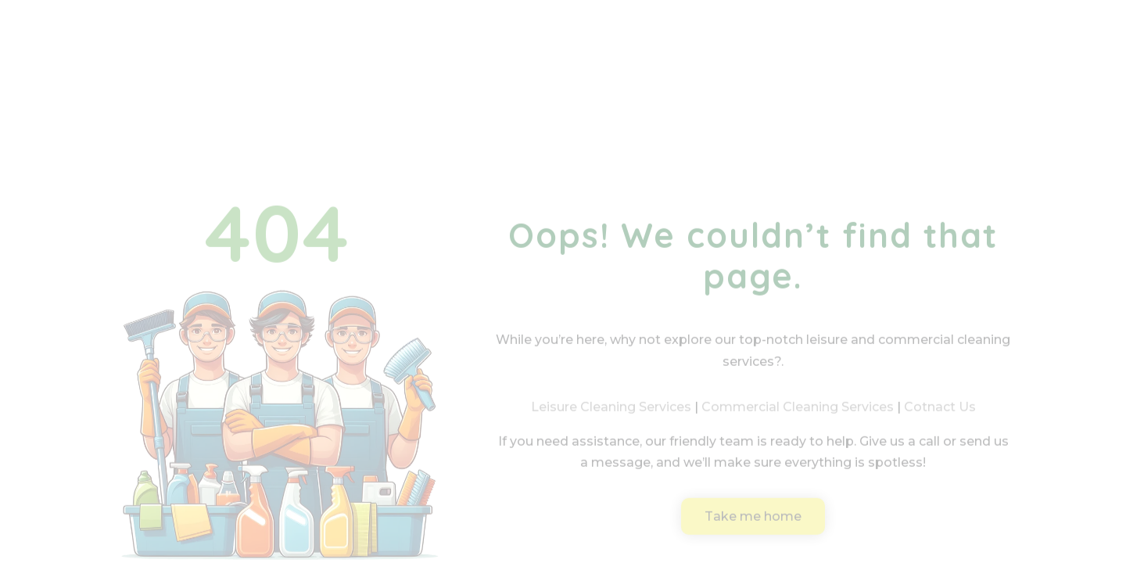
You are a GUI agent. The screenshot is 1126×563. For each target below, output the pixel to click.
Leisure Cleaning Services (611, 418)
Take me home (753, 526)
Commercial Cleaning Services (797, 418)
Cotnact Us (940, 418)
